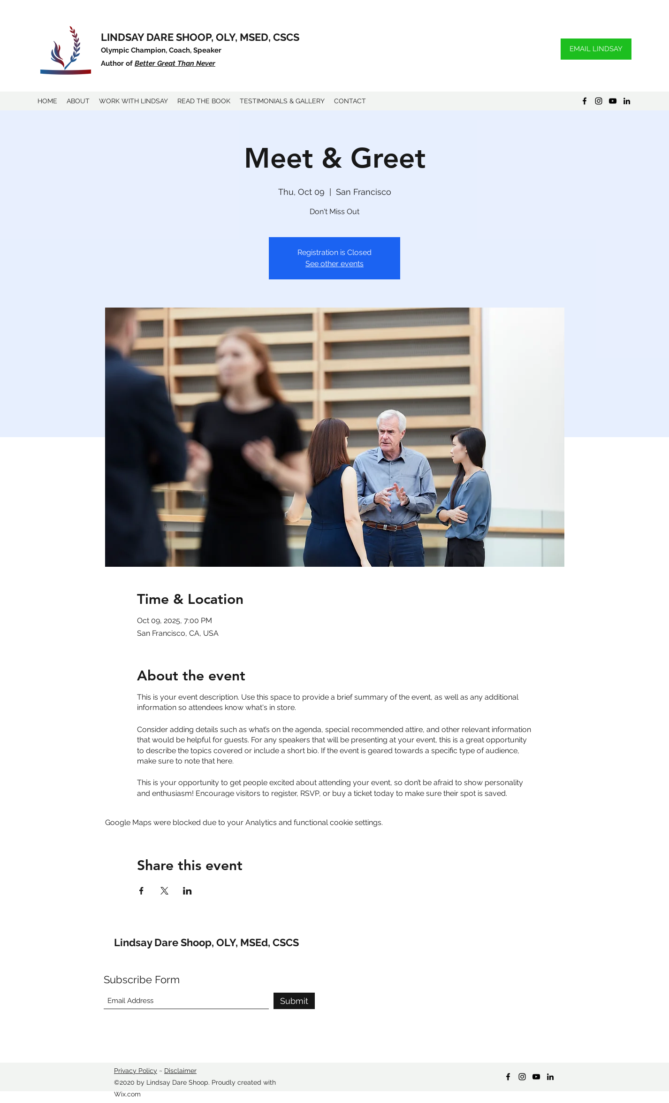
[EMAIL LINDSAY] (596, 49)
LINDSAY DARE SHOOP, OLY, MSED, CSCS (200, 37)
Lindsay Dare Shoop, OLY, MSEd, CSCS (206, 942)
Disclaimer (180, 1070)
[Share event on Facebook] (141, 891)
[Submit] (294, 1001)
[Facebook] (584, 101)
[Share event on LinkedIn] (187, 891)
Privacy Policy (135, 1070)
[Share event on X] (164, 891)
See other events (334, 263)
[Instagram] (598, 101)
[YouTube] (612, 101)
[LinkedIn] (626, 101)
